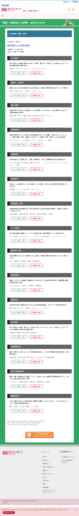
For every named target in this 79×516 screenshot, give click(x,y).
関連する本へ (36, 73)
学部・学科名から (48, 467)
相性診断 (45, 487)
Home (44, 457)
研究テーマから (48, 474)
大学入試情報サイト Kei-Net (68, 461)
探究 (44, 484)
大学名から (46, 480)
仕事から (45, 470)
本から (45, 477)
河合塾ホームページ (68, 457)
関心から (45, 460)
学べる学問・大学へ (19, 73)
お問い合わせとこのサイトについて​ (49, 492)
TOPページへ (9, 512)
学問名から (46, 463)
